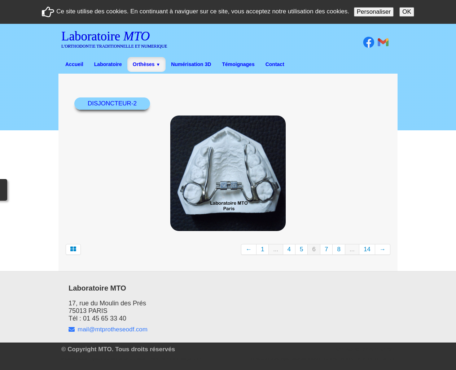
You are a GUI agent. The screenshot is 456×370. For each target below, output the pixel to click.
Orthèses (146, 64)
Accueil (74, 64)
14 (367, 249)
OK (406, 11)
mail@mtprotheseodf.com (108, 329)
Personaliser (374, 11)
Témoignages (238, 64)
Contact (275, 64)
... (275, 249)
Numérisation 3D (191, 64)
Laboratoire (108, 64)
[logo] (116, 41)
